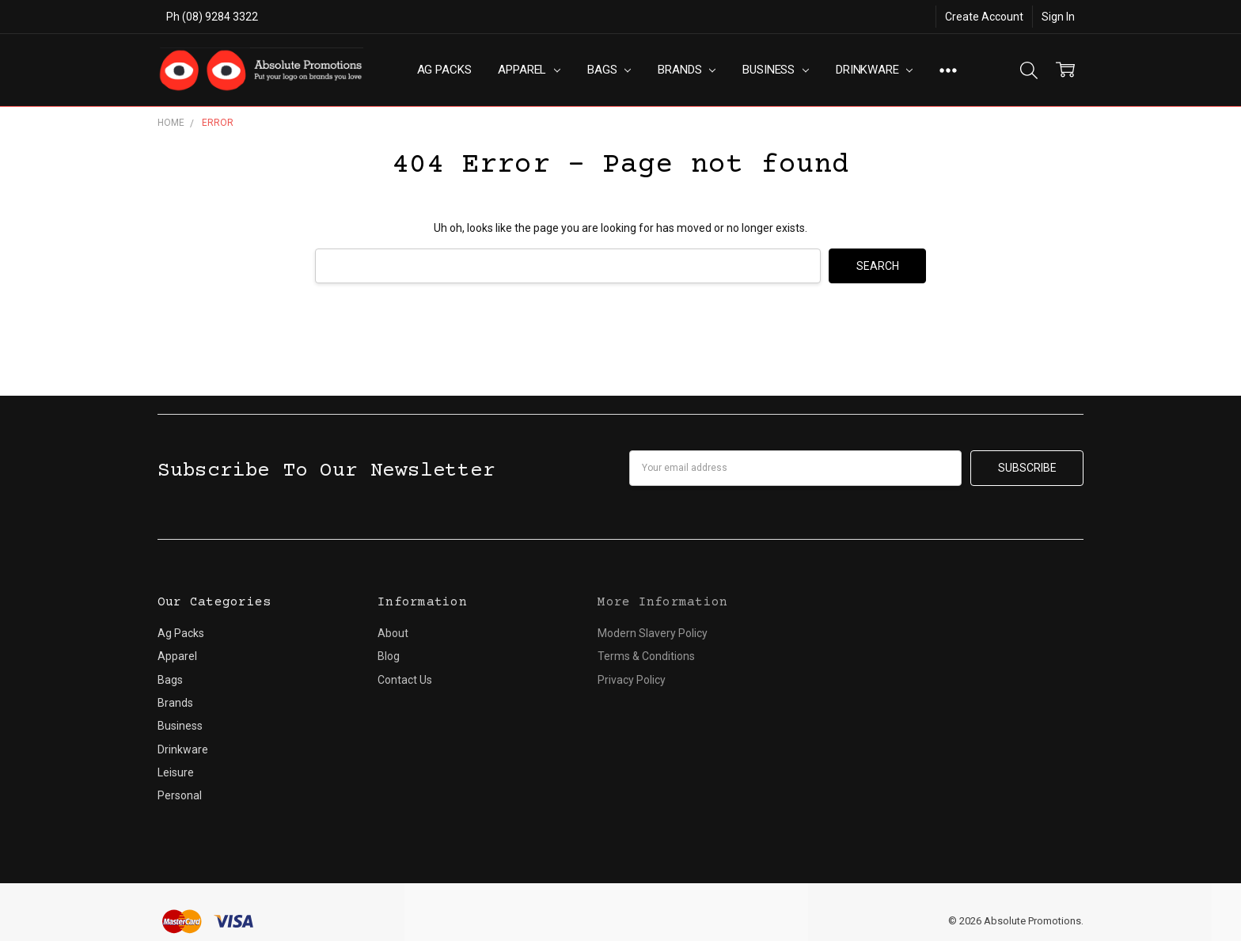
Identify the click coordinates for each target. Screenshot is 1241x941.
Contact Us (405, 679)
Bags (609, 70)
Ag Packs (444, 70)
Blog (389, 656)
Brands (686, 70)
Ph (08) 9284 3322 (212, 16)
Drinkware (874, 70)
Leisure (175, 772)
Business (775, 70)
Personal (179, 795)
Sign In (1058, 16)
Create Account (984, 16)
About (393, 633)
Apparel (529, 70)
